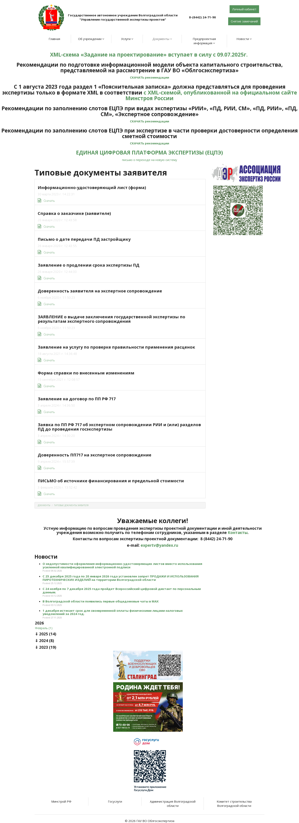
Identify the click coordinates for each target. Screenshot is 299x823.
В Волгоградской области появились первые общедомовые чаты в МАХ (101, 601)
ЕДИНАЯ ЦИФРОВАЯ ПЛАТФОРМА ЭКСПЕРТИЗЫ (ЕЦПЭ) (149, 152)
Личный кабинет (244, 9)
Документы (162, 39)
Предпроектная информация (204, 41)
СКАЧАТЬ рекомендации (149, 77)
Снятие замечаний (244, 21)
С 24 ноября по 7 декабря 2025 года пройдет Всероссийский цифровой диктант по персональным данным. (122, 590)
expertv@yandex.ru (159, 545)
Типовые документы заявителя (71, 505)
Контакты (238, 532)
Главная (54, 39)
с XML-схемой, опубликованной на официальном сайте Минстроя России (211, 95)
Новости (244, 39)
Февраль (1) (43, 628)
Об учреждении (91, 39)
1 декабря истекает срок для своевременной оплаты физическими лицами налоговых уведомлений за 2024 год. (113, 612)
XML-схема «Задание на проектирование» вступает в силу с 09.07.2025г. (149, 54)
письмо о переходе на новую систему (149, 160)
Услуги (127, 39)
